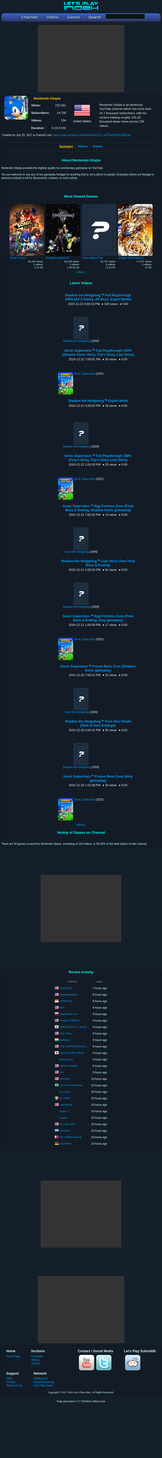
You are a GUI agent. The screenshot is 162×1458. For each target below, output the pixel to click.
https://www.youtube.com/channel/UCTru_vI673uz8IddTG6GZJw (92, 135)
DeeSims (64, 1078)
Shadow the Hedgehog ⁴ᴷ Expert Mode (98, 401)
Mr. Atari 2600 (67, 1124)
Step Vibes (65, 1033)
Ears (62, 1007)
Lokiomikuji (65, 1104)
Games (98, 146)
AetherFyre (65, 1000)
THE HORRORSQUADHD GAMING (80, 1046)
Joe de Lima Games (70, 1085)
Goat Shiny (65, 987)
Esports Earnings (44, 1382)
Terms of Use (14, 1385)
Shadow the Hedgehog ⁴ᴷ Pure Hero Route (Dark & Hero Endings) (98, 723)
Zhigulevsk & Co (68, 1013)
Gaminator (65, 1143)
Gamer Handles (68, 1065)
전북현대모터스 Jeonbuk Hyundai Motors (83, 1026)
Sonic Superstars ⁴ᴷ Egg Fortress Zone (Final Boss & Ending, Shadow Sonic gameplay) (98, 508)
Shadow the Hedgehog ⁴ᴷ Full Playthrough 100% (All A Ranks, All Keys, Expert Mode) (98, 297)
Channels (37, 1356)
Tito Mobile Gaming (70, 1136)
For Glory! (65, 1091)
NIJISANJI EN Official (71, 1052)
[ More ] (81, 272)
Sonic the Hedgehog (76, 551)
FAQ (9, 1378)
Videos (83, 146)
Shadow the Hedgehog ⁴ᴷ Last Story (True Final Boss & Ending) (98, 563)
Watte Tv (64, 1111)
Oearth (63, 1117)
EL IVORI (64, 1098)
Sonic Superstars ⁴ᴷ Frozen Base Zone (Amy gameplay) (98, 778)
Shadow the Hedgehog (77, 341)
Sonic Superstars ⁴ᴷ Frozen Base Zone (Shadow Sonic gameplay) (98, 668)
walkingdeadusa (68, 994)
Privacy (10, 1382)
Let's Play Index (43, 1385)
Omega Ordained (69, 1020)
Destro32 (64, 1130)
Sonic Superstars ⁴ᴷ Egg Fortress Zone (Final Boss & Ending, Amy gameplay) (98, 618)
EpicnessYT (66, 1059)
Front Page (13, 1356)
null (61, 1072)
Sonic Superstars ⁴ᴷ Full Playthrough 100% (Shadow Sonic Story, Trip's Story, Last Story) (98, 353)
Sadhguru (64, 1039)
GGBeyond (40, 1378)
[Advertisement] (81, 58)
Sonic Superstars (84, 373)
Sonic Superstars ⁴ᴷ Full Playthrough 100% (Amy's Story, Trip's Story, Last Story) (97, 458)
